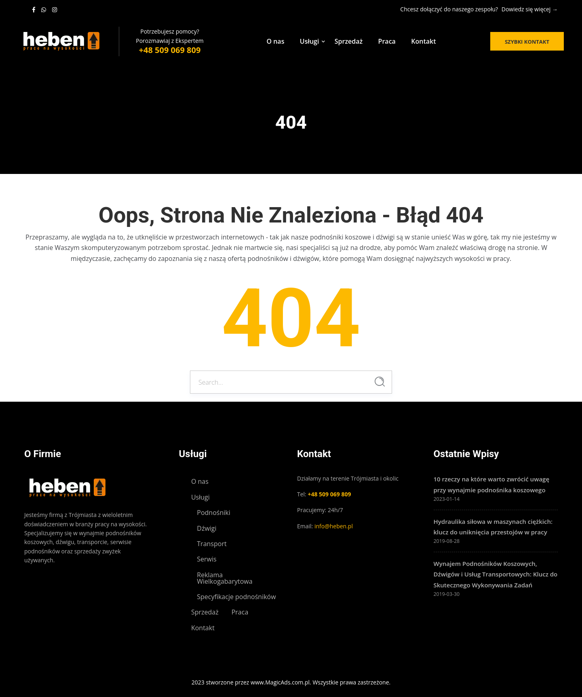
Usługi (309, 41)
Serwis (206, 559)
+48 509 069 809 (170, 49)
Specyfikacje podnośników (236, 596)
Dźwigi (206, 528)
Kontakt (423, 41)
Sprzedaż (349, 41)
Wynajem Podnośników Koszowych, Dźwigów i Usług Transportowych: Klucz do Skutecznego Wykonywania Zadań (496, 574)
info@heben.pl (333, 526)
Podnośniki (213, 512)
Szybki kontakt (527, 41)
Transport (211, 543)
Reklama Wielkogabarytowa (224, 578)
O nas (275, 41)
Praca (387, 41)
